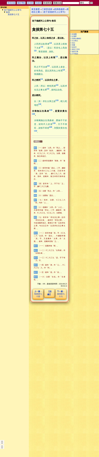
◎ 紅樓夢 (73, 36)
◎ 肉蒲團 (73, 34)
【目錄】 (49, 293)
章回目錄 (11, 3)
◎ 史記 (72, 43)
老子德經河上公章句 (12, 10)
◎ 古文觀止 (74, 40)
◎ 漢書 (72, 45)
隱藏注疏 (57, 3)
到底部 (38, 3)
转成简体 (47, 3)
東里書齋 (35, 9)
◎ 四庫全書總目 (75, 38)
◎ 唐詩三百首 (75, 49)
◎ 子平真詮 (74, 53)
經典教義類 (59, 9)
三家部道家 (47, 9)
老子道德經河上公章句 (54, 12)
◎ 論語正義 (74, 51)
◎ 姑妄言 (73, 47)
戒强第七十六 (61, 293)
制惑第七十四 (38, 293)
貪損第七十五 (13, 14)
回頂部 (30, 3)
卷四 (8, 12)
